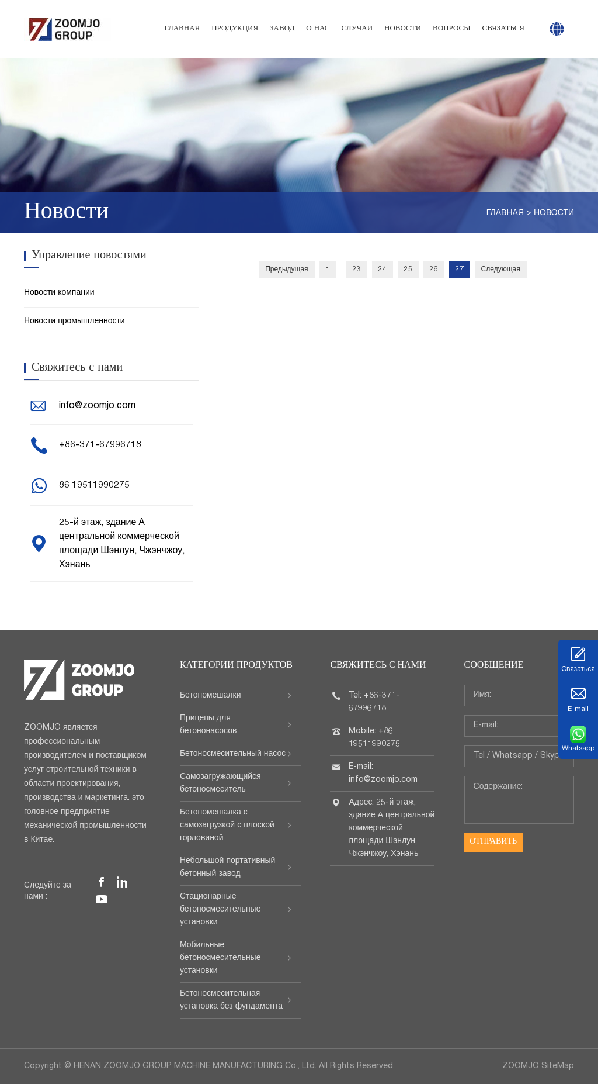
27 (460, 269)
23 (357, 269)
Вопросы (451, 29)
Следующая (500, 269)
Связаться (503, 29)
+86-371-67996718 (100, 445)
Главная (182, 29)
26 (434, 269)
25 (408, 269)
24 (382, 269)
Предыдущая (286, 269)
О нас (317, 29)
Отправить (493, 842)
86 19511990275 (94, 486)
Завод (282, 29)
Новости (402, 29)
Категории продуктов (236, 666)
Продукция (234, 29)
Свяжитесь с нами (378, 666)
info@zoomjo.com (97, 406)
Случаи (357, 29)
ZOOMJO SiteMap (538, 1066)
